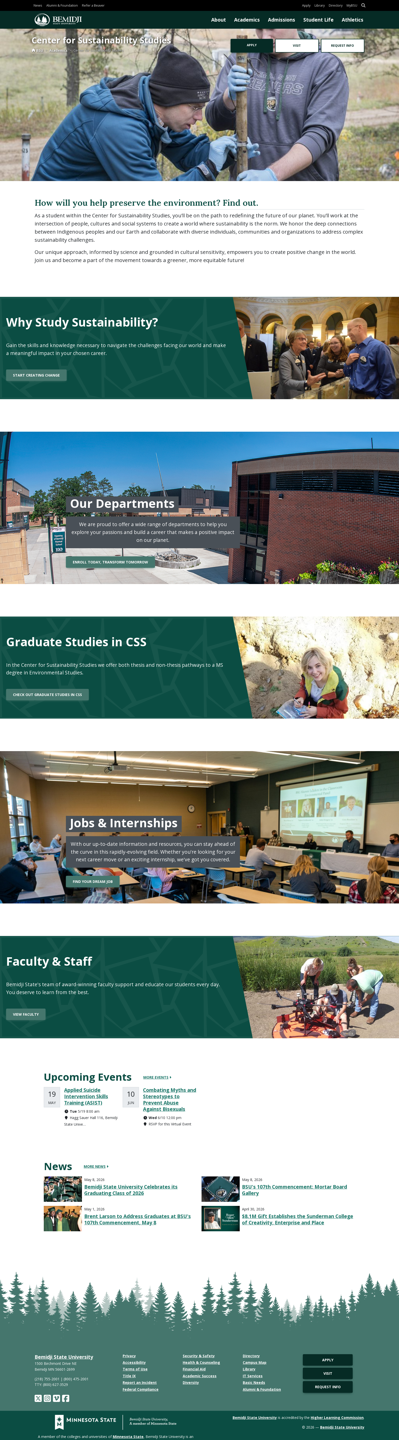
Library (320, 5)
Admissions (281, 19)
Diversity (191, 1382)
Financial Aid (194, 1369)
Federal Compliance (141, 1389)
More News (96, 1166)
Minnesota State (128, 1436)
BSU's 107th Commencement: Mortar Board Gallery (294, 1189)
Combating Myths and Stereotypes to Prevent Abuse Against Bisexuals (169, 1099)
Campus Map (254, 1362)
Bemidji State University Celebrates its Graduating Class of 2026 (131, 1189)
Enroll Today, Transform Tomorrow (110, 562)
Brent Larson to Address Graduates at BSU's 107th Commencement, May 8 (137, 1219)
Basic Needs (254, 1382)
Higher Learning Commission (337, 1417)
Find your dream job (93, 881)
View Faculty (26, 1014)
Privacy (129, 1355)
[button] (363, 5)
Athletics (352, 19)
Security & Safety (199, 1355)
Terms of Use (135, 1369)
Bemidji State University (64, 1356)
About (218, 19)
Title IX (129, 1375)
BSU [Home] (37, 50)
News (38, 5)
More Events (157, 1077)
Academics (247, 19)
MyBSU (352, 5)
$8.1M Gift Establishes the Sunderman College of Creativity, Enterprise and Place (297, 1219)
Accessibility (134, 1362)
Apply (306, 5)
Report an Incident (140, 1382)
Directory (336, 5)
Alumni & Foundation (62, 5)
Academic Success (200, 1375)
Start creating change (36, 375)
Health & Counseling (201, 1362)
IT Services (253, 1375)
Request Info (342, 45)
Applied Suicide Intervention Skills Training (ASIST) (86, 1096)
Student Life (318, 19)
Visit (297, 45)
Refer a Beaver (93, 5)
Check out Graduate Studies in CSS (47, 694)
